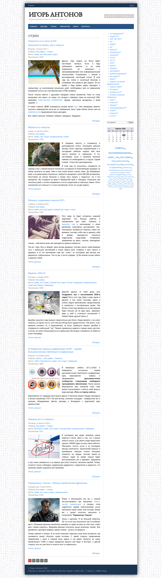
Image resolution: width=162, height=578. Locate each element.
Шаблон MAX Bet (58, 571)
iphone (123, 183)
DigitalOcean (110, 176)
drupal (130, 186)
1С (124, 185)
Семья (50, 52)
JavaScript (114, 55)
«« (109, 128)
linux (129, 178)
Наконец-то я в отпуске (41, 419)
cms (113, 178)
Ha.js (76, 107)
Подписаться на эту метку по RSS (42, 41)
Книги (113, 100)
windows (117, 183)
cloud (112, 183)
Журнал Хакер (116, 87)
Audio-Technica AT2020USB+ (50, 100)
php (110, 178)
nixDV (36, 361)
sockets (116, 186)
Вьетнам (47, 54)
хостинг (128, 174)
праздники (78, 283)
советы (119, 147)
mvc (132, 183)
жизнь (46, 283)
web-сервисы (129, 176)
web (121, 164)
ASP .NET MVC (116, 39)
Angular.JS (114, 36)
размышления (56, 137)
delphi (120, 178)
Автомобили (115, 71)
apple (120, 172)
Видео (113, 79)
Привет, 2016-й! (36, 273)
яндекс (120, 186)
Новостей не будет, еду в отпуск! (46, 45)
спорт (73, 210)
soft (113, 161)
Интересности (116, 92)
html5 (117, 176)
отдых (55, 54)
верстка (122, 174)
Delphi (113, 44)
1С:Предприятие (117, 34)
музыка (121, 185)
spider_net (38, 54)
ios (117, 178)
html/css (113, 50)
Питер (69, 283)
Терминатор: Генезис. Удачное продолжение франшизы (57, 482)
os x (127, 181)
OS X (112, 60)
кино (46, 492)
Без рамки (40, 52)
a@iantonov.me (34, 112)
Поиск (131, 122)
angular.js (110, 186)
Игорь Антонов (55, 14)
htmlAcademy (115, 52)
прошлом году (68, 224)
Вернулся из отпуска (39, 127)
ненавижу (125, 186)
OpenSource (45, 361)
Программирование (118, 108)
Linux (112, 58)
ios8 (120, 188)
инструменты (112, 164)
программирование (119, 152)
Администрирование (118, 74)
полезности (127, 167)
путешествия (65, 429)
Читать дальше (34, 189)
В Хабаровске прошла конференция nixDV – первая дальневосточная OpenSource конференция (54, 350)
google (128, 183)
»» (132, 128)
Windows (113, 68)
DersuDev (38, 429)
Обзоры (113, 105)
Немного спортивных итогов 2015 (46, 200)
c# (111, 42)
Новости (58, 358)
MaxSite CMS (44, 571)
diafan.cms (111, 181)
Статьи (113, 116)
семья (66, 137)
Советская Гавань (35, 285)
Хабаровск (49, 285)
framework (112, 170)
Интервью (114, 89)
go (111, 47)
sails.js (39, 358)
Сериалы (114, 113)
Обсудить (96, 121)
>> (46, 561)
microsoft (121, 181)
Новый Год (58, 210)
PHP (112, 63)
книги (125, 178)
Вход (132, 5)
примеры (120, 170)
